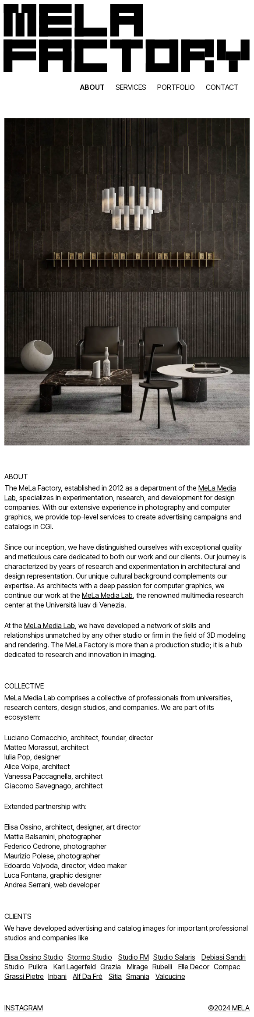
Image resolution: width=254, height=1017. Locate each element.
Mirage (137, 966)
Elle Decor (193, 966)
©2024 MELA (229, 1007)
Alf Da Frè (87, 976)
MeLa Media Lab (107, 595)
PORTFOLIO (176, 87)
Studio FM (133, 957)
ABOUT (92, 87)
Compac (227, 966)
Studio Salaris (174, 957)
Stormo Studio (89, 957)
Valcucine (170, 976)
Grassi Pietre (24, 976)
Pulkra (37, 966)
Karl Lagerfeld (74, 966)
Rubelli (162, 966)
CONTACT (222, 87)
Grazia (110, 966)
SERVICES (131, 87)
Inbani (57, 976)
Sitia (115, 976)
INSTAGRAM (23, 1007)
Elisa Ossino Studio (33, 957)
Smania (137, 976)
